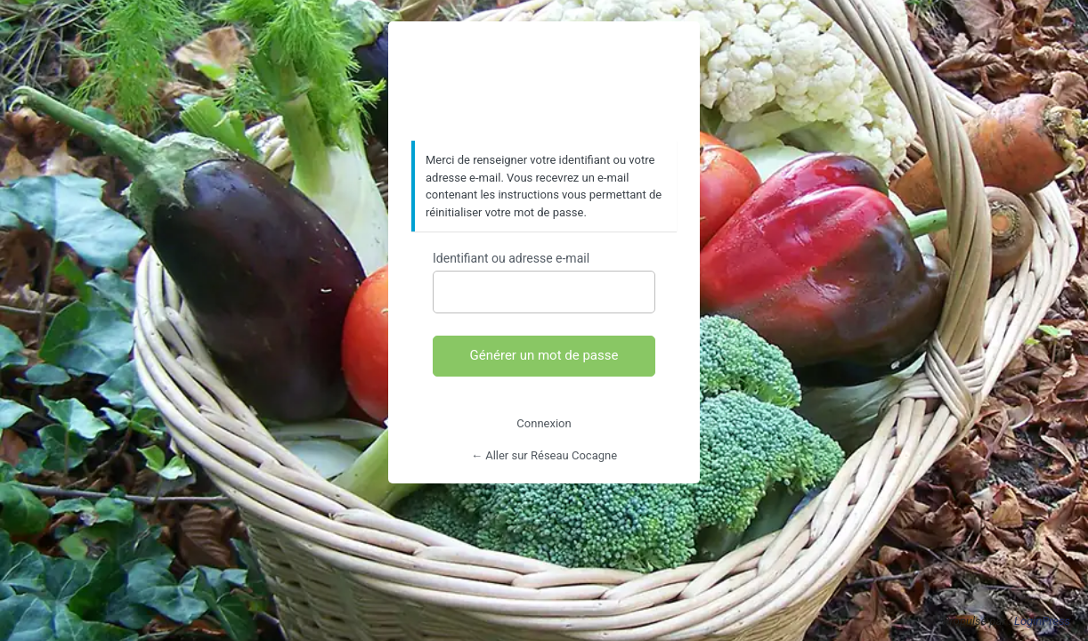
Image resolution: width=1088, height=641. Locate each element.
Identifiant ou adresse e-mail (511, 258)
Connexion (543, 423)
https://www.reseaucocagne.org (544, 82)
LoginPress (1042, 621)
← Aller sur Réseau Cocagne (544, 455)
